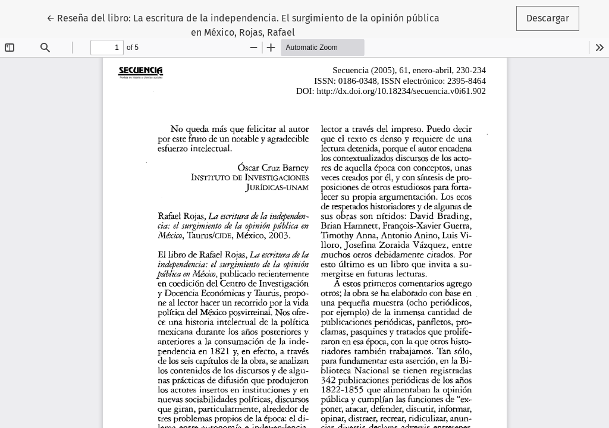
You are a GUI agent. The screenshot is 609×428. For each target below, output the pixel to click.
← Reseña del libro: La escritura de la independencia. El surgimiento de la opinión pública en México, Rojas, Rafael (243, 24)
